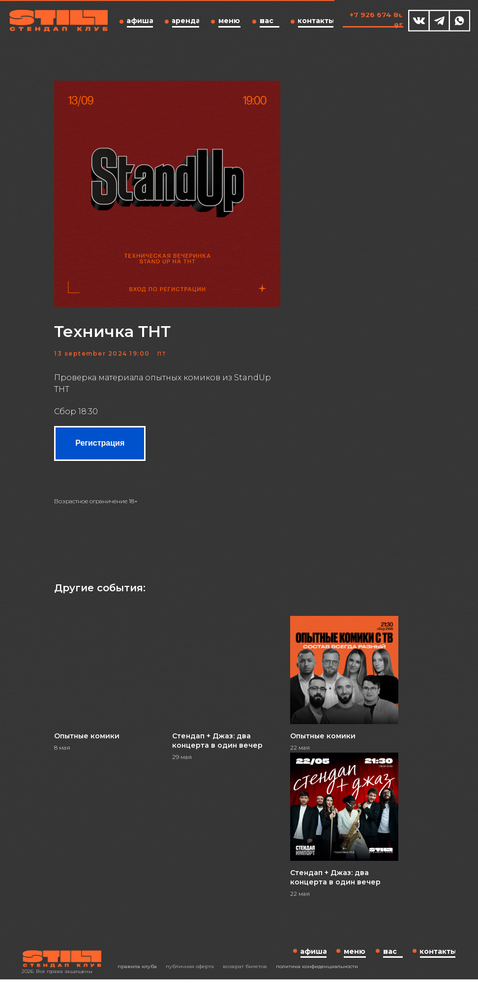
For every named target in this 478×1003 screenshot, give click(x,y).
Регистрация (142, 450)
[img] (419, 20)
